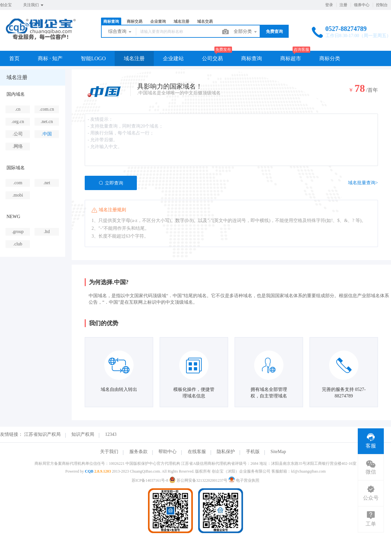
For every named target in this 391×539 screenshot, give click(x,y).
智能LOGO (93, 58)
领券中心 (361, 5)
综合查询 (120, 32)
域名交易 (205, 21)
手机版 (253, 451)
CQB (89, 471)
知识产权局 (82, 434)
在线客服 (197, 451)
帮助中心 (167, 451)
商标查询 (111, 21)
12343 (111, 434)
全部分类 (246, 32)
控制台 (382, 5)
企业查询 (158, 21)
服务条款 (138, 451)
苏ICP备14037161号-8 (150, 480)
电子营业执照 (243, 480)
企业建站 (173, 58)
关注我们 (33, 5)
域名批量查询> (363, 182)
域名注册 (181, 21)
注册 (343, 5)
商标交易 (134, 21)
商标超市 (290, 58)
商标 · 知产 (50, 58)
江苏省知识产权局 (42, 434)
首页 (14, 58)
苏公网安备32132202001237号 (198, 480)
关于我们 (109, 451)
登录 (329, 5)
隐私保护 (226, 451)
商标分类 (329, 58)
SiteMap (278, 451)
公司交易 (212, 58)
